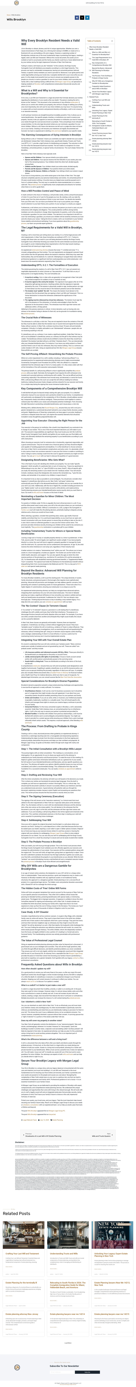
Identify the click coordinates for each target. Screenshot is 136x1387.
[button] (77, 18)
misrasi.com (90, 1161)
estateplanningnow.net (27, 1180)
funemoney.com (103, 1171)
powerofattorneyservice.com (83, 1183)
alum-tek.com (102, 1161)
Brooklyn (38, 84)
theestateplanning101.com (102, 1186)
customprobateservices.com (111, 1177)
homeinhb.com (112, 1168)
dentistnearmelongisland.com (31, 1168)
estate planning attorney (40, 250)
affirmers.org (32, 1172)
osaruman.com (27, 1163)
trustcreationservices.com (106, 1187)
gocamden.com (47, 1162)
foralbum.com (32, 1167)
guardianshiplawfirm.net (113, 1181)
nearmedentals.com (105, 1168)
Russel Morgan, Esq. (51, 408)
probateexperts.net (55, 1185)
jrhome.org (28, 1172)
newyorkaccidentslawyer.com (30, 1171)
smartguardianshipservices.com (85, 1186)
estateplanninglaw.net (19, 1180)
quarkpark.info (44, 1174)
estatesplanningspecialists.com (69, 1180)
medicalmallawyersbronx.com (111, 1162)
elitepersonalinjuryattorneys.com (71, 1167)
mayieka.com (72, 1160)
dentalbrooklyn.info (50, 1164)
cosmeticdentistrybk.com (19, 1160)
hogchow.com (102, 1159)
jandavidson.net (77, 1172)
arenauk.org (22, 1161)
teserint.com (22, 1170)
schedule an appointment (54, 602)
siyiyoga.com (71, 1170)
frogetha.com (67, 1160)
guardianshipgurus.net (94, 1181)
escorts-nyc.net (102, 1164)
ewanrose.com (116, 1172)
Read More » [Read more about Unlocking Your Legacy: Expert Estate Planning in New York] (98, 1269)
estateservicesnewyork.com (59, 1180)
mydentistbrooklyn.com (50, 1168)
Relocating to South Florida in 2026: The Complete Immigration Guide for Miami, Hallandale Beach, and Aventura (102, 125)
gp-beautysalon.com (109, 1166)
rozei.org (119, 1160)
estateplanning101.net (33, 1179)
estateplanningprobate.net (36, 1180)
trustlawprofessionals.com (20, 1188)
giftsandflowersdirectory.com (83, 1166)
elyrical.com (93, 1160)
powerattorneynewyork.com (20, 1183)
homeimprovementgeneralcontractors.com (47, 1170)
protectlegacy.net (58, 1186)
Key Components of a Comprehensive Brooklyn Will (101, 64)
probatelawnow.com (72, 1185)
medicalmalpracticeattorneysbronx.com (54, 1171)
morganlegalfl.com (103, 1182)
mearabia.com (43, 1166)
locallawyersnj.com (95, 1161)
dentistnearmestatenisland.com (49, 1163)
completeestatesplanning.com (88, 1177)
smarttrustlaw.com (94, 1186)
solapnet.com (77, 1168)
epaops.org (58, 1172)
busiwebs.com (17, 1172)
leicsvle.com (118, 1171)
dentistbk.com (35, 1169)
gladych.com (34, 1161)
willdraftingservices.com (29, 1189)
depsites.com (71, 1171)
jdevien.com (39, 1164)
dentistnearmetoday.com (29, 1160)
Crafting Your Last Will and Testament (101, 101)
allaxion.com (17, 1163)
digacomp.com (88, 1160)
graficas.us (91, 1159)
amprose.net (52, 1162)
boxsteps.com (17, 1167)
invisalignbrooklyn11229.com (92, 1169)
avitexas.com (56, 1164)
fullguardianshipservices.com (99, 1180)
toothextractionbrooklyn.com (102, 1169)
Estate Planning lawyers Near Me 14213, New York (102, 134)
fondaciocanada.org (63, 1169)
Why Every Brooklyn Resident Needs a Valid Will (99, 48)
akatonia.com (58, 1167)
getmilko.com (77, 1170)
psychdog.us (27, 1167)
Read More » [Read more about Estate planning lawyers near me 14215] (98, 1327)
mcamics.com (57, 1162)
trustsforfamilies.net (54, 1188)
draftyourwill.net (27, 1178)
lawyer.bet (52, 1114)
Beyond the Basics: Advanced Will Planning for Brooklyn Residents (102, 70)
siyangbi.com (117, 1169)
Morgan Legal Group (64, 82)
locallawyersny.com (111, 1169)
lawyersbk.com (65, 1166)
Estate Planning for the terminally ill (99, 117)
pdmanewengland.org (110, 1172)
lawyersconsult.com (18, 1174)
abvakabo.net (74, 1159)
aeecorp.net (17, 1159)
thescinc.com (36, 1160)
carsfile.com (72, 1168)
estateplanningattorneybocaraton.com (69, 1179)
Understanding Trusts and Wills (100, 106)
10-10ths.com (70, 1159)
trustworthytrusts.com (86, 1188)
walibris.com (100, 1170)
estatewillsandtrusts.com (88, 1180)
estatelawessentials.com (88, 1178)
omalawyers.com (23, 1164)
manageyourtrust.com (78, 1182)
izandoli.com (113, 1171)
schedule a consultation (31, 1105)
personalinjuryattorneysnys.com (94, 1171)
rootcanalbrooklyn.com (37, 1166)
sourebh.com (39, 1161)
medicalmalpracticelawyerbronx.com (72, 1162)
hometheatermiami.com (64, 1172)
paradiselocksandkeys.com (65, 1168)
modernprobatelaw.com (86, 1182)
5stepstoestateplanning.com (20, 1177)
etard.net (104, 1170)
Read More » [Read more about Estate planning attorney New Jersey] (9, 1329)
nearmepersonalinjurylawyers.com (100, 1162)
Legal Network (73, 1384)
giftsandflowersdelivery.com (25, 1159)
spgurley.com (17, 1164)
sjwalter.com (102, 1163)
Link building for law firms (95, 3)
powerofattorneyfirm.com (43, 1183)
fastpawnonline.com (18, 1166)
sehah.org (44, 1172)
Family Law (25, 510)
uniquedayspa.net (97, 1172)
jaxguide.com (32, 1163)
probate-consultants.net (114, 1183)
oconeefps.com (43, 1159)
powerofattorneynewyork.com (63, 1183)
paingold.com (49, 1174)
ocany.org (39, 1174)
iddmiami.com (65, 1174)
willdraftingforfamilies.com (20, 1189)
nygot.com (88, 1172)
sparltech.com (83, 1174)
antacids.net (61, 1161)
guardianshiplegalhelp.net (31, 1182)
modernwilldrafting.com (95, 1182)
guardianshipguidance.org (76, 1181)
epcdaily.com (54, 1166)
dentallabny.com (96, 1167)
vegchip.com (48, 1159)
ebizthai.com (61, 1164)
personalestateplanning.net (111, 1182)
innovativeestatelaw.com (58, 1182)
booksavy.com (44, 1164)
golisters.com (22, 1171)
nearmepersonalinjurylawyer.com (111, 1159)
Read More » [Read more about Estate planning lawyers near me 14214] (53, 1327)
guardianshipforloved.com (66, 1181)
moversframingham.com (41, 1168)
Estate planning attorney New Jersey (102, 140)
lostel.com (75, 1174)
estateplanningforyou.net (113, 1179)
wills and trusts (56, 131)
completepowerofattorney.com (100, 1177)
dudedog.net (62, 1160)
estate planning (37, 1035)
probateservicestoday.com (41, 1186)
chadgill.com (32, 1159)
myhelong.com (82, 1170)
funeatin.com (62, 1170)
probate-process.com (19, 1185)
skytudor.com (82, 1160)
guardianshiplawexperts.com (103, 1181)
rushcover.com (64, 1159)
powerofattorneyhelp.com (52, 1183)
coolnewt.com (23, 1172)
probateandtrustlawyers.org (47, 1185)
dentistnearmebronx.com (34, 1162)
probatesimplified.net (50, 1186)
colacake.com (57, 1168)
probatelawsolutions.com (80, 1185)
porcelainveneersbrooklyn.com (49, 1160)
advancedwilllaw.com (52, 1177)
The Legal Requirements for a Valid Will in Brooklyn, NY (102, 59)
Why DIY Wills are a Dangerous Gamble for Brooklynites (102, 82)
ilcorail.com (63, 1167)
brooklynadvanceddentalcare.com (93, 1164)
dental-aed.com (108, 1161)
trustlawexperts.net (114, 1187)
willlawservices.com (73, 1189)
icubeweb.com (25, 1169)
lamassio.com (85, 1171)
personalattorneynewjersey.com (83, 1159)
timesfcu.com (59, 1166)
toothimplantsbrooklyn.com (27, 1166)
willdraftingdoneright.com (104, 1188)
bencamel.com (46, 1169)
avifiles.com (30, 1169)
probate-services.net (27, 1185)
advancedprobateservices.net (42, 1177)
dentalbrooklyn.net (108, 1163)
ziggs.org (92, 1172)
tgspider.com (44, 1161)
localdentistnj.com (54, 1159)
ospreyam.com (55, 1161)
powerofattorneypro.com (73, 1183)
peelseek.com (71, 1172)
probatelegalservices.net (90, 1185)
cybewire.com (75, 1166)
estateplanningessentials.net (81, 1179)
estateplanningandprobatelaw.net (43, 1179)
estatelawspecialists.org (106, 1178)
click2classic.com (70, 1169)
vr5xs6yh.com (78, 1164)
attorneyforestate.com (70, 1177)
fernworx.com (114, 1160)
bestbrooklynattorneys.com (60, 1163)
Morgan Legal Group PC (57, 1111)
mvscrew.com (65, 1161)
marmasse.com (60, 1174)
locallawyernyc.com (19, 1169)
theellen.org (34, 1164)
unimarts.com (85, 1161)
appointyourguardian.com (61, 1177)
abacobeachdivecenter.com (101, 1160)
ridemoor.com (84, 1164)
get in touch (36, 456)
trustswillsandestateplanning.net (76, 1188)
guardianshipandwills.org (47, 1181)
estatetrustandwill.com (80, 1180)
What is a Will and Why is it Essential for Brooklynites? (101, 53)
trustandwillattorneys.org (87, 1187)
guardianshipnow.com (40, 1182)
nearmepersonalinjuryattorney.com (91, 1170)
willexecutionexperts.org (48, 1189)
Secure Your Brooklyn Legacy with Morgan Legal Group (101, 93)
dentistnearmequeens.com (78, 1163)
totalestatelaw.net (26, 1187)
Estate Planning (57, 1120)
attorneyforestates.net (79, 1177)
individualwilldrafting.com (49, 1182)
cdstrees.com (70, 1174)
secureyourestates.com (65, 1186)
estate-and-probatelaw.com (51, 1178)
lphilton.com (22, 1163)
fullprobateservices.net (19, 1181)
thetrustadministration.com (112, 1186)
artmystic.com (34, 1174)
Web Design (66, 1384)
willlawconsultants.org (57, 1189)
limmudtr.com (17, 1171)
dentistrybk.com (48, 1167)
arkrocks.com (108, 1170)
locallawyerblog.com (79, 1161)
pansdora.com (114, 1170)
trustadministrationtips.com (59, 1187)
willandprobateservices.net (95, 1188)
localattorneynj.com (38, 1172)
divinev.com (81, 1162)
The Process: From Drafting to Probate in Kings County (102, 77)
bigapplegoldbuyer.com (34, 1170)
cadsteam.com (29, 1164)
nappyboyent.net (83, 1172)
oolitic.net (30, 1161)
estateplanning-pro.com (24, 1179)
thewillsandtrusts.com (19, 1187)
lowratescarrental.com (95, 1163)
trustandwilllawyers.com (96, 1187)
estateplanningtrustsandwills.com (47, 1180)
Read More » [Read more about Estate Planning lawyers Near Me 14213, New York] (98, 1298)
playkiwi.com (51, 1169)
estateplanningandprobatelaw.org (55, 1179)
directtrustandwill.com (19, 1178)
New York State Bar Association (71, 677)
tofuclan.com (57, 1170)
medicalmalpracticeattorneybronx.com (22, 1162)
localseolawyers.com (87, 1163)
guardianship (38, 527)
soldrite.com (67, 1170)
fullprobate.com (107, 1180)
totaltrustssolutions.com (34, 1187)
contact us (76, 958)
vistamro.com (103, 1172)
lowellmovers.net (71, 1161)
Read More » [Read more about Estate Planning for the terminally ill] (9, 1296)
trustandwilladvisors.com (68, 1187)
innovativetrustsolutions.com (68, 1182)
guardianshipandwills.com (38, 1181)
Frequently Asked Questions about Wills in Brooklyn (101, 87)
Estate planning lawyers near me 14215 (101, 150)
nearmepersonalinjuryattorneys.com (80, 1169)
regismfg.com (40, 1169)
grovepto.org (25, 1174)
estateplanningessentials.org (91, 1179)
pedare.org (60, 1159)
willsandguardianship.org (90, 1189)
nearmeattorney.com (69, 1163)
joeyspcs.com (117, 1168)
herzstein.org (17, 1161)
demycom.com (50, 1161)
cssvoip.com (41, 1163)
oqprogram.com (97, 1159)
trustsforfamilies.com (46, 1188)
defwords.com (41, 1162)
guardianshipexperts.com (57, 1181)
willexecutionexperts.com (38, 1189)
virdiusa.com (62, 1162)
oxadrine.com (115, 1166)
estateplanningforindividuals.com (103, 1179)
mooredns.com (92, 1166)
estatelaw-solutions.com (97, 1168)
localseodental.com (67, 1164)
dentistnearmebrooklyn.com (83, 1167)
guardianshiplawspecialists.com (21, 1182)
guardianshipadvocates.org (29, 1181)
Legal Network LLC (75, 1383)
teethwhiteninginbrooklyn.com (20, 1168)
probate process (36, 185)
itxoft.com (79, 1174)
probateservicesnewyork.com (31, 1186)
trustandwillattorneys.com (78, 1187)
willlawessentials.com (65, 1189)
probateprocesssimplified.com (100, 1185)
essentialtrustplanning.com (41, 1178)
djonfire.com (53, 1172)
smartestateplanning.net (74, 1186)
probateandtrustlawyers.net (36, 1185)
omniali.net (26, 1161)
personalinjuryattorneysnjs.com (111, 1164)
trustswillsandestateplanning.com (64, 1188)
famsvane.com (90, 1167)
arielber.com (53, 1167)
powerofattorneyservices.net (94, 1183)
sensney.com (41, 1160)
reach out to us (31, 981)
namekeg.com (77, 1160)
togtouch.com (49, 1166)
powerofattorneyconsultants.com (32, 1183)
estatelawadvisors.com (79, 1178)
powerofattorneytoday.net (105, 1183)
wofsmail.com (114, 1163)
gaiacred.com (27, 1170)
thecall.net (37, 1163)
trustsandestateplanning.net (37, 1188)
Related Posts (94, 97)
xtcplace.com (48, 1172)
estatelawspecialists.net (97, 1178)
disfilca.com (30, 1174)
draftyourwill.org (33, 1178)
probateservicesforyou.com (20, 1186)
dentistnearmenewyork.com (100, 1166)
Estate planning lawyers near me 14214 (101, 145)
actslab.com (57, 1160)
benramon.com (108, 1171)
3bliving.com (22, 1167)
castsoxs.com (73, 1164)
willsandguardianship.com (81, 1189)
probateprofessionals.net (110, 1185)
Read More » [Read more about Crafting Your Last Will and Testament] (9, 1266)
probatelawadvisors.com (63, 1185)
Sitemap (62, 1384)
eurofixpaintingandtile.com (40, 1167)
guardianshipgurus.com (85, 1181)
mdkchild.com (37, 1159)
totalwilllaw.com (42, 1187)
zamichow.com (109, 1160)
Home (8, 15)
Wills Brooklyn (32, 1111)
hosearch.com (56, 1169)
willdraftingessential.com (114, 1188)
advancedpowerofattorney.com (31, 1177)
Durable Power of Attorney (59, 673)
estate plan (74, 102)
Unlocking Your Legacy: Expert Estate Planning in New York (102, 112)
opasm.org (76, 1171)
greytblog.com (39, 1171)
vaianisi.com (70, 1166)
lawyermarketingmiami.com (88, 1162)
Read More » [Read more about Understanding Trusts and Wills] (53, 1268)
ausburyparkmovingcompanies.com (86, 1168)
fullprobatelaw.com (113, 1180)
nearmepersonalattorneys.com (105, 1167)
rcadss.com (80, 1171)
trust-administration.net (49, 1187)
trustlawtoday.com (28, 1188)
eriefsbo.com (17, 1170)
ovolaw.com (44, 1171)
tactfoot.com (54, 1174)
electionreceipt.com (65, 1171)
